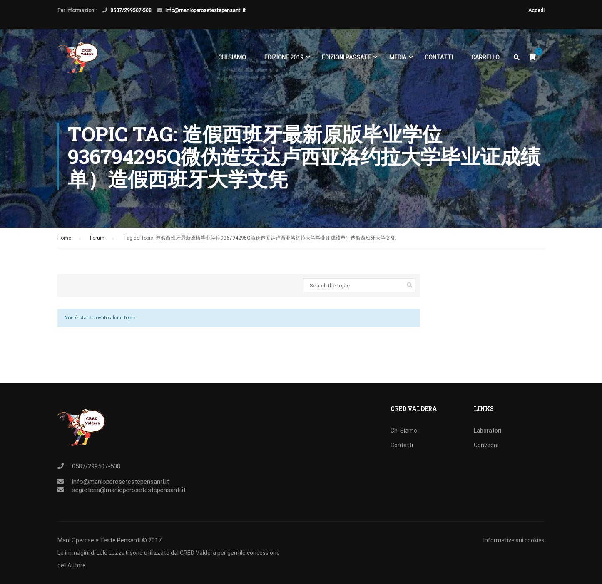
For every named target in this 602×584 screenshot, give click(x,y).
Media (397, 57)
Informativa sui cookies (514, 540)
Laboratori (487, 430)
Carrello (485, 57)
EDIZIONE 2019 (283, 57)
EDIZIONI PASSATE (346, 57)
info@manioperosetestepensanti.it (205, 10)
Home (64, 238)
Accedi (536, 10)
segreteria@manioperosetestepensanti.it (129, 490)
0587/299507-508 (131, 10)
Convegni (486, 445)
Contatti (439, 57)
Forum (97, 238)
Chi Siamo (232, 57)
